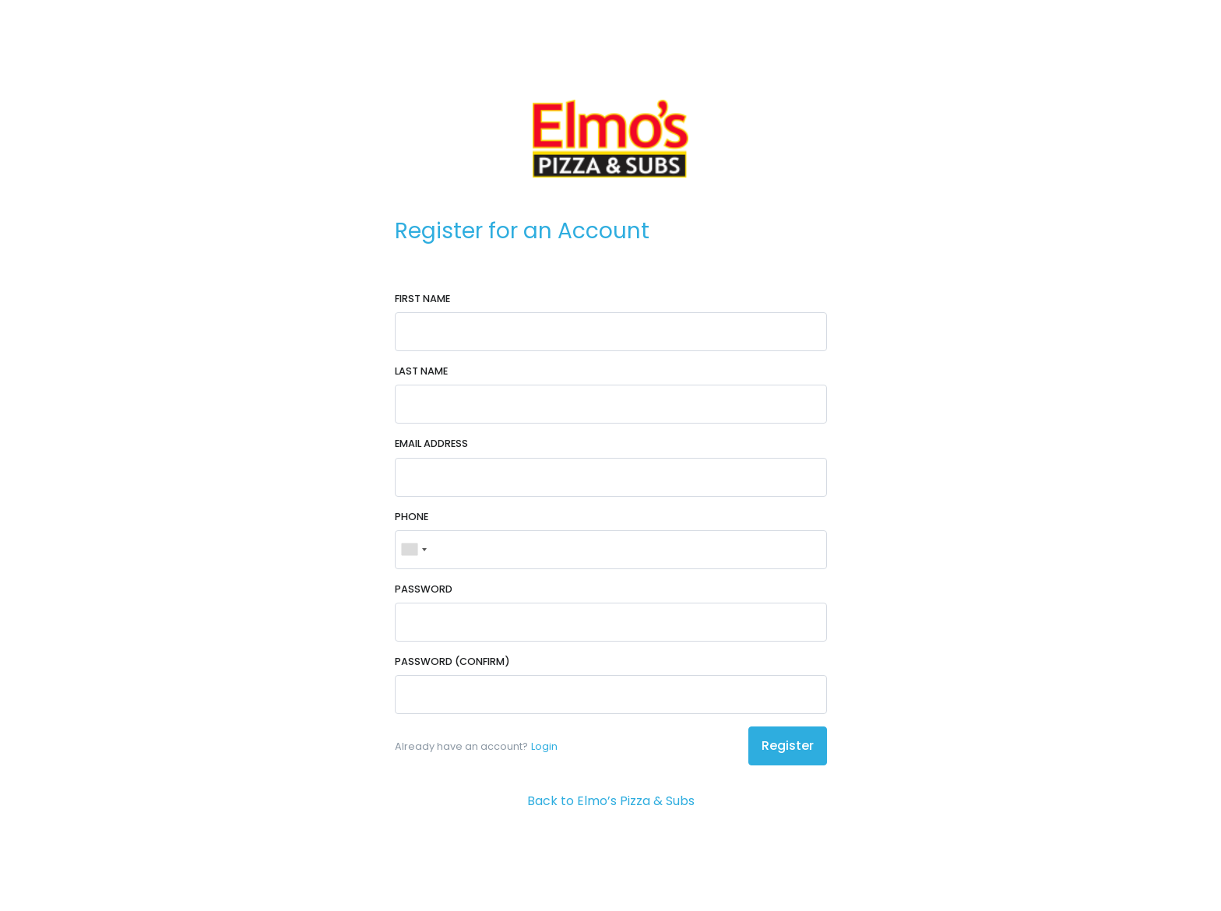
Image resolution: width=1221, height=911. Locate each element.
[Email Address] (611, 477)
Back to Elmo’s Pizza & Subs (611, 801)
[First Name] (611, 331)
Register (788, 745)
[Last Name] (611, 404)
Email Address (431, 443)
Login (544, 746)
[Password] (611, 622)
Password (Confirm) (452, 661)
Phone (411, 516)
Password (423, 589)
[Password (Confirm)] (611, 694)
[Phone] (611, 549)
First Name (422, 298)
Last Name (421, 371)
